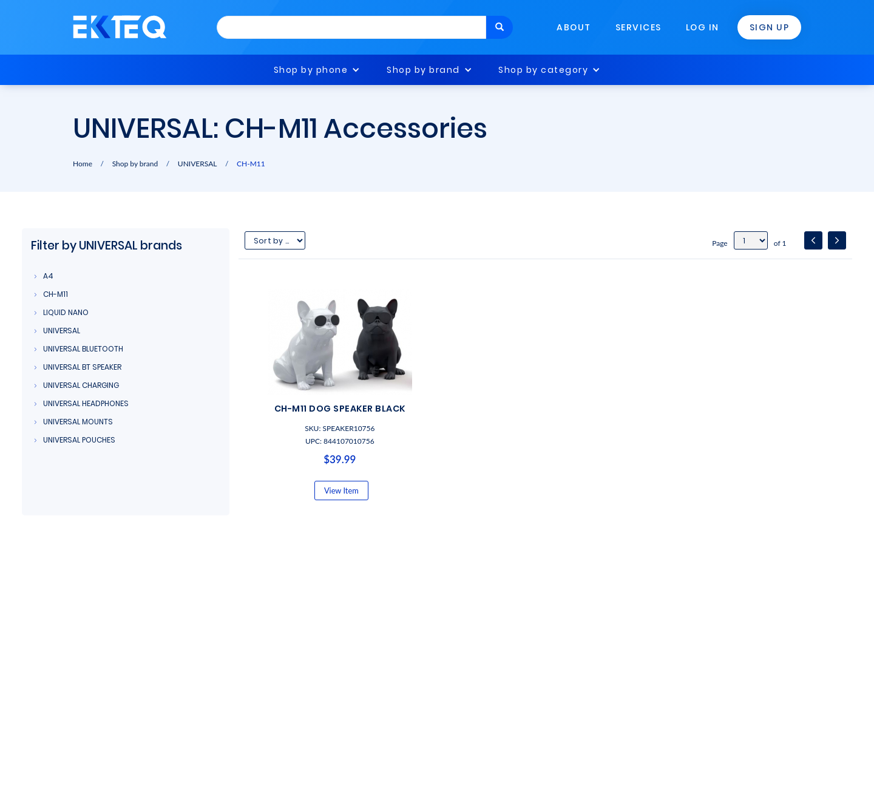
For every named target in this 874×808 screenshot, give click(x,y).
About (574, 27)
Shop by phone (311, 70)
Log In (702, 27)
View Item (341, 490)
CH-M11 (251, 163)
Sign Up (770, 27)
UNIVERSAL (197, 163)
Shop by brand (423, 70)
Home (82, 163)
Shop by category (543, 70)
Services (638, 27)
